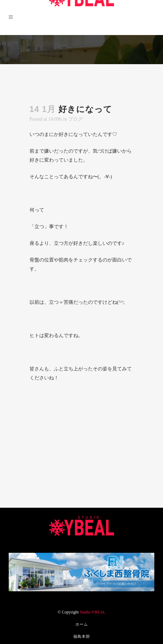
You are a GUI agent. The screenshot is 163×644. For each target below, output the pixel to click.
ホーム (81, 624)
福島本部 (81, 636)
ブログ (75, 119)
